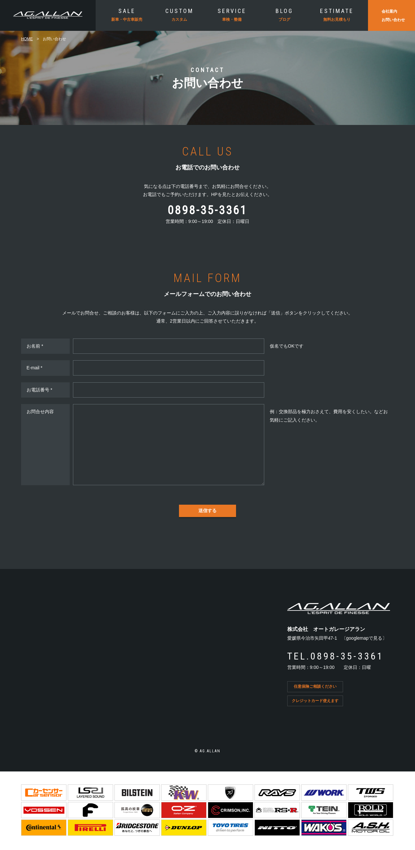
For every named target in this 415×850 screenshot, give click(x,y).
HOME (27, 39)
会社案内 (389, 11)
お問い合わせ (393, 20)
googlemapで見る (364, 638)
